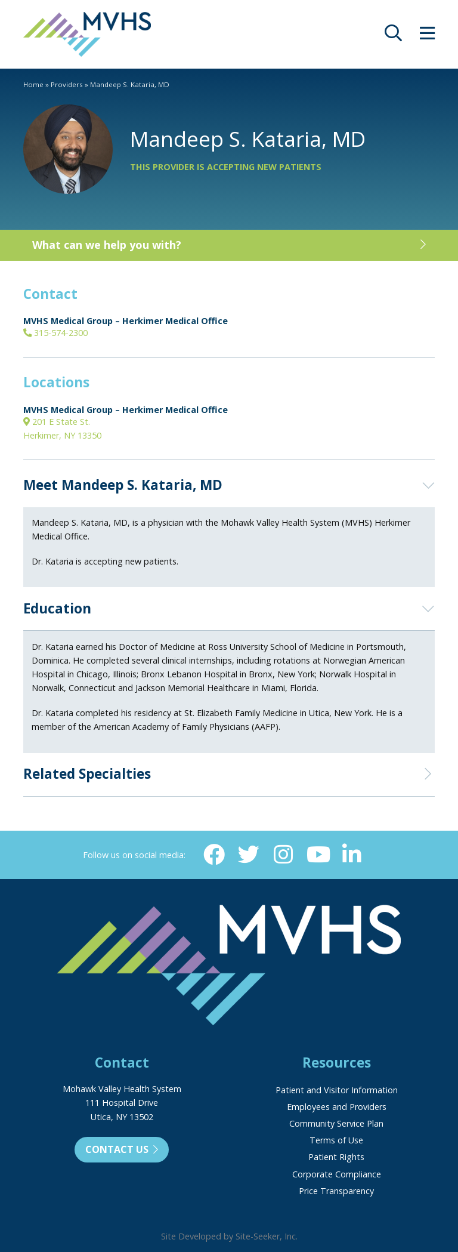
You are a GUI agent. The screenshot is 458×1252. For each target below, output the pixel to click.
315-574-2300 (55, 332)
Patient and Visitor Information (337, 1090)
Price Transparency (336, 1191)
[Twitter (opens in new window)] (248, 854)
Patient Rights (336, 1156)
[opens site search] (393, 36)
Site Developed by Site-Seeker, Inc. (229, 1236)
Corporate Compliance (336, 1174)
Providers (67, 84)
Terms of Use (336, 1140)
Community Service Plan (336, 1123)
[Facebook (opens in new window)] (214, 854)
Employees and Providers (336, 1106)
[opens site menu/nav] (427, 36)
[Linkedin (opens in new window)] (351, 854)
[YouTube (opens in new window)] (317, 854)
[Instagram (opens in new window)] (282, 854)
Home (33, 84)
